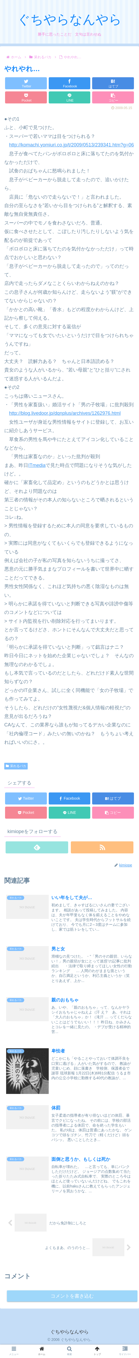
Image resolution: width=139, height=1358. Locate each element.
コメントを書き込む (72, 1297)
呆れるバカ (16, 766)
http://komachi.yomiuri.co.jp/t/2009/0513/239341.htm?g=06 (71, 145)
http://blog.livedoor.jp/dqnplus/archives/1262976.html (65, 413)
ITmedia (37, 465)
